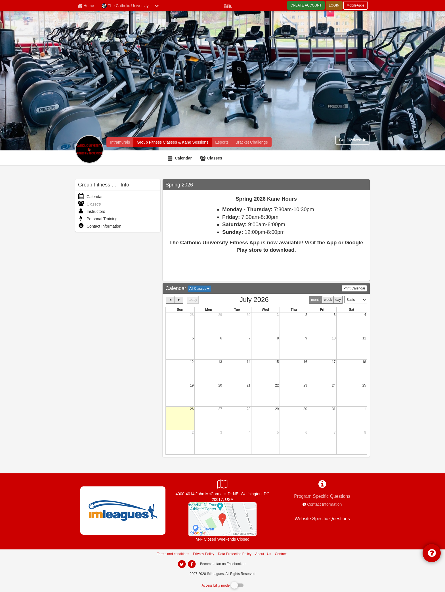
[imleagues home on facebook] (191, 564)
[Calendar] (180, 158)
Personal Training (97, 219)
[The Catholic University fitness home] (172, 142)
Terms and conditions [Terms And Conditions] (173, 554)
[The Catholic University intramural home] (120, 142)
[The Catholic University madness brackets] (251, 142)
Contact (281, 554)
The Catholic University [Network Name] (125, 6)
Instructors (91, 211)
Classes (214, 158)
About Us (263, 554)
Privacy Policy (203, 554)
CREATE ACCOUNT (306, 5)
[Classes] (211, 158)
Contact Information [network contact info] (324, 504)
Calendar (183, 158)
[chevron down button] (157, 5)
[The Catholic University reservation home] (222, 142)
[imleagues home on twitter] (181, 564)
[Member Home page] (85, 5)
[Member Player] (228, 5)
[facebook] (257, 563)
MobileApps (355, 5)
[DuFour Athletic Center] (222, 519)
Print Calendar (354, 288)
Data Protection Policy (234, 554)
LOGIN (334, 5)
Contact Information (99, 226)
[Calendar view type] (355, 299)
